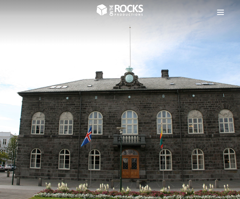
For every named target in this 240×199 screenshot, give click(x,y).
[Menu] (220, 11)
